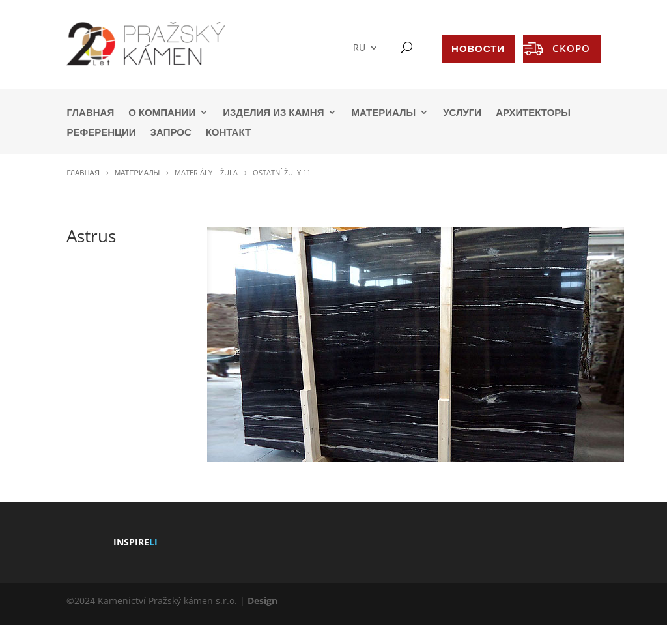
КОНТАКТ (228, 132)
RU (359, 47)
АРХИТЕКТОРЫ (533, 113)
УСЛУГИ (462, 113)
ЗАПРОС (171, 132)
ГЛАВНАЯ (90, 113)
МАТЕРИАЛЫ (383, 113)
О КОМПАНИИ (161, 113)
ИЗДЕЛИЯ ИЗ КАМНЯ (273, 113)
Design (262, 600)
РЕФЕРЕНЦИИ (100, 132)
